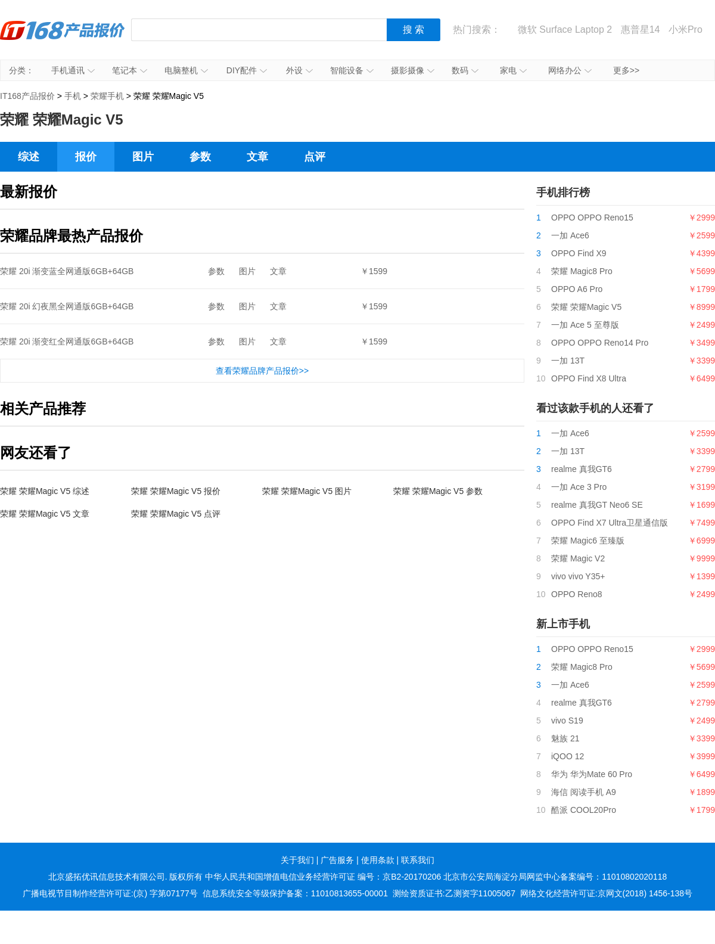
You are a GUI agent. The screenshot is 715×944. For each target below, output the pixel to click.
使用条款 (377, 860)
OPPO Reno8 (576, 594)
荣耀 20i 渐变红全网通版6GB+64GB (66, 341)
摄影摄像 (412, 70)
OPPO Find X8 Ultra (588, 378)
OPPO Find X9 (579, 253)
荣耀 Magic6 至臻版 (587, 540)
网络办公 (570, 70)
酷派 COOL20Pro (583, 810)
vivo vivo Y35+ (578, 576)
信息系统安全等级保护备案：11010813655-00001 (295, 893)
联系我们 (417, 860)
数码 (465, 70)
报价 (86, 157)
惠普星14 (640, 29)
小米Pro (685, 29)
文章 (257, 157)
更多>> (626, 70)
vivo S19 (567, 720)
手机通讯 (73, 70)
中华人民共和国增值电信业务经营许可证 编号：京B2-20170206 (323, 876)
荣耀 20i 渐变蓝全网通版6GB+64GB (66, 271)
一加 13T (568, 360)
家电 (513, 70)
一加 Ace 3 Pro (579, 487)
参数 (200, 157)
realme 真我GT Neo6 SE (597, 505)
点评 (314, 157)
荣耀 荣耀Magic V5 (586, 307)
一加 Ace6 (570, 235)
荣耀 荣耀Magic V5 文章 (44, 513)
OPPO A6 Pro (576, 289)
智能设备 (352, 70)
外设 (299, 70)
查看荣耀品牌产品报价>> (262, 370)
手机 (72, 96)
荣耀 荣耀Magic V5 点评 (175, 513)
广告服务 (337, 860)
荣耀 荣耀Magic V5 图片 (307, 491)
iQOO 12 (567, 756)
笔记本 (129, 70)
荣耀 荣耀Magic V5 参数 (438, 491)
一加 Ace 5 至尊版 (585, 325)
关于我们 (297, 860)
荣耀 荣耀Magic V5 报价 (175, 491)
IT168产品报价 (62, 39)
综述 (28, 157)
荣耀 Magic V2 (578, 558)
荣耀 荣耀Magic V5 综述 (44, 491)
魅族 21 (565, 738)
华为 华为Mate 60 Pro (591, 774)
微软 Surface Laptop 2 (565, 29)
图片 (143, 157)
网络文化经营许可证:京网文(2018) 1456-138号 (606, 893)
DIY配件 (246, 70)
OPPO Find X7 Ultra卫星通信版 (609, 522)
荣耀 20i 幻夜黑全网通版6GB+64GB (66, 306)
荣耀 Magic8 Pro (582, 271)
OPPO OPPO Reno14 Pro (599, 342)
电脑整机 (186, 70)
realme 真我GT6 (581, 469)
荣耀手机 (107, 96)
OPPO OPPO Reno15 (592, 217)
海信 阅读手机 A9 (583, 792)
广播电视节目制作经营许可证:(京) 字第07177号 (110, 893)
